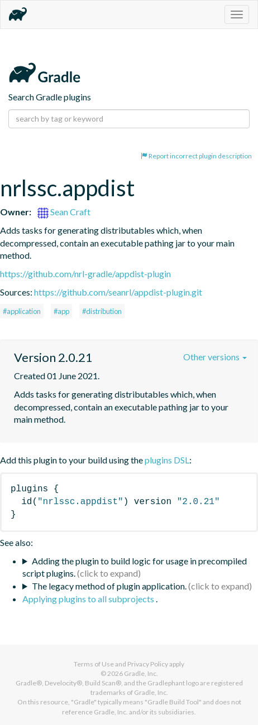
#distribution (102, 311)
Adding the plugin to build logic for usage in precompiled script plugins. (134, 567)
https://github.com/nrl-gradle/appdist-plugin (85, 273)
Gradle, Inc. (141, 673)
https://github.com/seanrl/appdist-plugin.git (118, 292)
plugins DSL (167, 460)
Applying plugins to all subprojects (89, 598)
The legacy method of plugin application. (109, 586)
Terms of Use (94, 664)
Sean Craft (63, 211)
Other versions (215, 356)
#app (61, 311)
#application (22, 311)
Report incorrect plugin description (196, 156)
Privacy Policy (147, 664)
